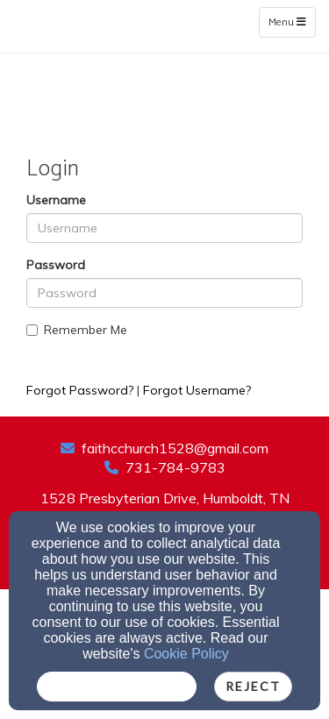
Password (55, 265)
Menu (292, 22)
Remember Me (76, 330)
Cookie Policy (186, 653)
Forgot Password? (79, 390)
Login (164, 362)
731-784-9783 (175, 467)
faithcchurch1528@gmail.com (175, 448)
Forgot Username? (197, 390)
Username (56, 200)
